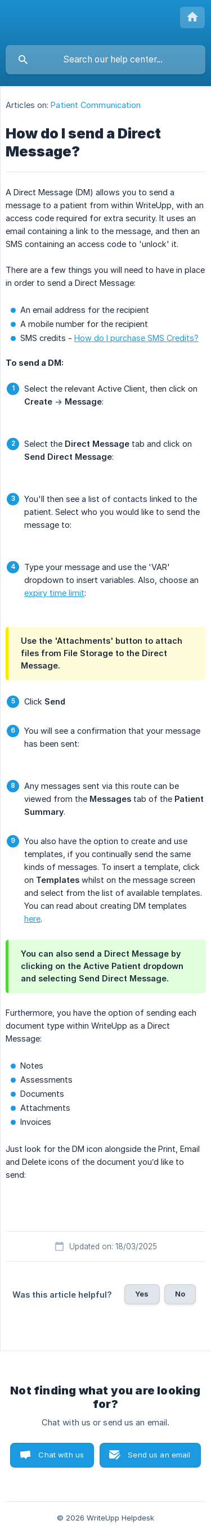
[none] (192, 17)
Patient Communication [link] (96, 105)
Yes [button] (142, 1293)
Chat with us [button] (61, 1454)
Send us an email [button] (159, 1454)
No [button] (180, 1293)
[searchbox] (105, 59)
